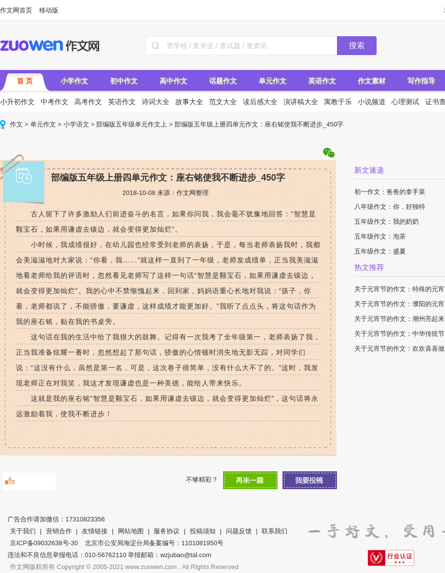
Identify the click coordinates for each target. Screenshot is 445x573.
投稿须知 (203, 531)
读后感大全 (260, 102)
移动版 (48, 10)
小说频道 (372, 102)
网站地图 (131, 531)
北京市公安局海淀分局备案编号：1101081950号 (154, 543)
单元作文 (272, 81)
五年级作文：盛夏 (380, 251)
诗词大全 (155, 102)
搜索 (357, 45)
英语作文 (322, 81)
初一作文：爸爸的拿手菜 (389, 191)
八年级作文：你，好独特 (389, 206)
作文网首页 (16, 10)
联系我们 (274, 531)
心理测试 (405, 102)
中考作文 (54, 102)
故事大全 (189, 102)
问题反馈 (239, 531)
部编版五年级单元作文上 (131, 124)
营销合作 (59, 531)
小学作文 (74, 81)
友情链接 (95, 531)
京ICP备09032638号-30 (44, 543)
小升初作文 (17, 102)
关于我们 (23, 531)
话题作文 (223, 81)
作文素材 (372, 81)
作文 (16, 124)
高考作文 (88, 102)
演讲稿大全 (300, 102)
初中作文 (124, 81)
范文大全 (223, 102)
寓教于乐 (338, 102)
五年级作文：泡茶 (380, 236)
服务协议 (166, 531)
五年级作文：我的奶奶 (386, 221)
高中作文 (173, 81)
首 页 (25, 81)
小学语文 (76, 124)
